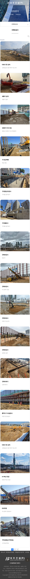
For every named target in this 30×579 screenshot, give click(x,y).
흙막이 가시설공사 (7, 413)
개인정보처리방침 (10, 552)
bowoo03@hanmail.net (15, 573)
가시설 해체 (5, 160)
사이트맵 (27, 552)
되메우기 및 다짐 (7, 128)
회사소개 (3, 552)
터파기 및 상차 (6, 64)
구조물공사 (5, 223)
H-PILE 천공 (5, 476)
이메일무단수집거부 (19, 552)
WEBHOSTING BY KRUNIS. (15, 577)
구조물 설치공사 (6, 191)
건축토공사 (20, 24)
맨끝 (18, 549)
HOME (11, 14)
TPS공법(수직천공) (8, 540)
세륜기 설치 (5, 96)
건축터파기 (5, 381)
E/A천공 (4, 508)
